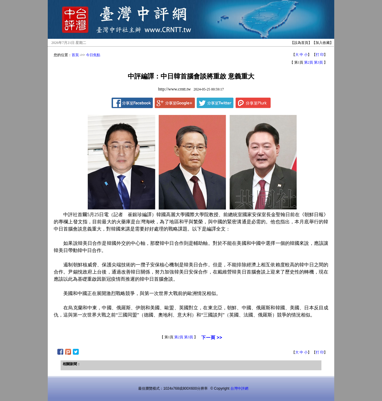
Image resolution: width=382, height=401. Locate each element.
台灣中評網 (239, 388)
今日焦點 (93, 55)
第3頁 (318, 62)
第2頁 (308, 62)
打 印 (320, 55)
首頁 (75, 55)
